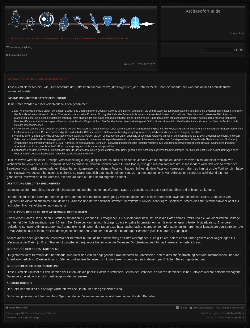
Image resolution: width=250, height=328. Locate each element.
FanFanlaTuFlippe (235, 313)
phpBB (20, 313)
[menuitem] (236, 33)
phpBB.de (239, 318)
